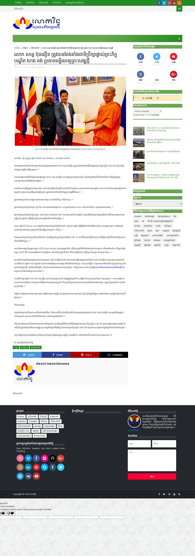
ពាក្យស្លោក (33, 421)
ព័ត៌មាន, (34, 67)
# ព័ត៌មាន (24, 347)
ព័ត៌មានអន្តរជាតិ (24, 426)
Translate (152, 114)
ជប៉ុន (136, 221)
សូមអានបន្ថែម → (134, 430)
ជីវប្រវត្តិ (43, 416)
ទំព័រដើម (18, 2)
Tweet (29, 355)
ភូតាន (149, 230)
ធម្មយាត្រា (21, 421)
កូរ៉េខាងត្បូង (149, 216)
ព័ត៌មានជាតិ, (41, 67)
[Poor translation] (10, 513)
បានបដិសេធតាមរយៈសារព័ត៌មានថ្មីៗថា (110, 267)
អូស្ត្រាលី (137, 245)
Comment (115, 355)
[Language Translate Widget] (147, 111)
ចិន (175, 216)
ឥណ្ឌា (167, 245)
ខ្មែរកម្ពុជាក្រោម (164, 216)
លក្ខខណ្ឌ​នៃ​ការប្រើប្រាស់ (75, 2)
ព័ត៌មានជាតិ (35, 48)
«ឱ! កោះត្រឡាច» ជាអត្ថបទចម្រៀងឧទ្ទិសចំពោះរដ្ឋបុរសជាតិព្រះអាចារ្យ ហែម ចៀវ (163, 176)
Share (58, 355)
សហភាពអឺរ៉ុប (158, 235)
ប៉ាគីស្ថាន (167, 226)
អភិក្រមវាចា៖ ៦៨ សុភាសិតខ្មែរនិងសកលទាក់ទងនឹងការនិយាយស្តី (163, 129)
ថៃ (143, 221)
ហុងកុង (147, 240)
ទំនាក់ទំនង (30, 2)
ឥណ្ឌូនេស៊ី (176, 245)
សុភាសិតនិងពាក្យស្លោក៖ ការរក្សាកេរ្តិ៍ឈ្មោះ (163, 151)
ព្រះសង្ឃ (37, 426)
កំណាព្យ (21, 416)
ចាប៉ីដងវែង (32, 416)
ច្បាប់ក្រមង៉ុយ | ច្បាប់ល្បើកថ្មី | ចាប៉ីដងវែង (163, 163)
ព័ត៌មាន (25, 48)
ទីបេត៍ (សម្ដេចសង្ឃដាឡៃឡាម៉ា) (160, 221)
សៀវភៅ (36, 431)
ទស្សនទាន (54, 416)
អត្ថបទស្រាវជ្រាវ (24, 435)
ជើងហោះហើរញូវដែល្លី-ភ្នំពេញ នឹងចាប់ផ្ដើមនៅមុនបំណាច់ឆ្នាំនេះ (164, 141)
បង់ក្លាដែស (148, 226)
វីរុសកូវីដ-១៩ (23, 431)
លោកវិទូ (149, 98)
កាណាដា (137, 216)
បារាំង (158, 226)
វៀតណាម (145, 235)
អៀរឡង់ (147, 245)
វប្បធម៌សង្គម (49, 426)
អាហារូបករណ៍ (39, 435)
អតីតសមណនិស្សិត (50, 431)
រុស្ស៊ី (136, 235)
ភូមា (157, 230)
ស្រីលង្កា (137, 240)
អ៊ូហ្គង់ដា (157, 245)
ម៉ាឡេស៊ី (166, 230)
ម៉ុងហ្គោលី (176, 230)
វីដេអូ (60, 426)
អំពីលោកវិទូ (43, 2)
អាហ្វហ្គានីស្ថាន (169, 240)
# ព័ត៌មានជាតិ (35, 347)
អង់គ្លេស (157, 240)
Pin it (86, 355)
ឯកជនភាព (57, 2)
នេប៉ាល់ (137, 226)
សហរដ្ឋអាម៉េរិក (173, 235)
